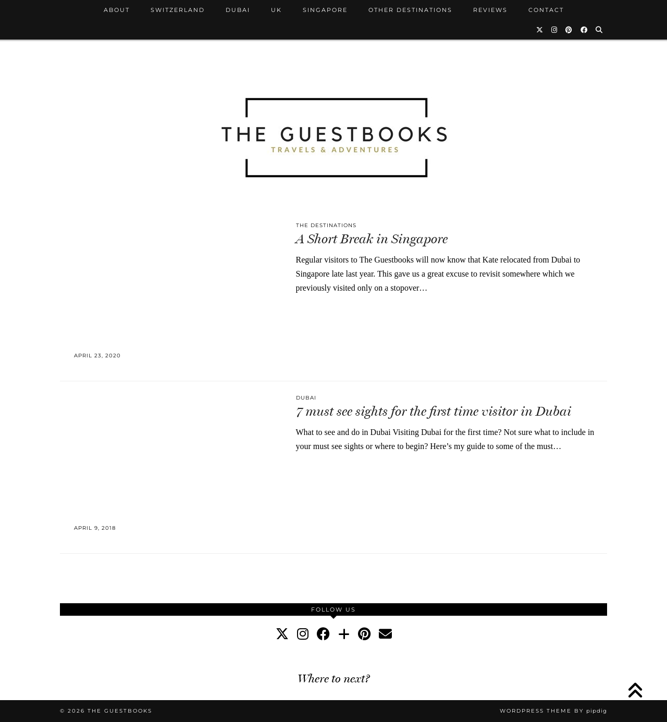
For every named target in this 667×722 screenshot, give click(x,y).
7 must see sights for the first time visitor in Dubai (433, 411)
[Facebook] (584, 30)
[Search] (599, 30)
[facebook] (323, 634)
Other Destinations (410, 10)
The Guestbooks (120, 710)
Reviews (490, 10)
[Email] (385, 634)
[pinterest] (364, 634)
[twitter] (282, 634)
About (117, 10)
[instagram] (302, 634)
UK (276, 10)
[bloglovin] (344, 634)
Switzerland (178, 10)
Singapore (325, 10)
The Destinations (326, 225)
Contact (546, 10)
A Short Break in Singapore (372, 238)
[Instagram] (554, 30)
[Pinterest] (569, 30)
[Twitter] (540, 30)
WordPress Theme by (553, 710)
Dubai (238, 10)
